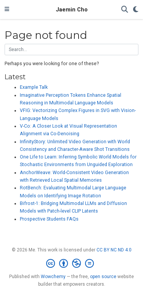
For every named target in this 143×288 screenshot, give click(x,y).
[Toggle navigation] (7, 9)
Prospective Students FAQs (49, 219)
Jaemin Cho (72, 9)
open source (103, 276)
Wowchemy (53, 276)
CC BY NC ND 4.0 (114, 250)
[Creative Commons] (71, 264)
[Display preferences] (135, 9)
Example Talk (34, 87)
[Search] (124, 9)
